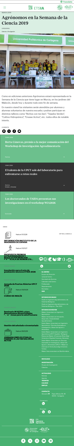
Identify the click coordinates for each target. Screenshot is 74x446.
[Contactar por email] (49, 412)
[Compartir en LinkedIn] (4, 131)
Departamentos (47, 286)
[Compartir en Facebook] (14, 131)
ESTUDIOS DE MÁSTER (49, 310)
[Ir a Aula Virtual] (59, 260)
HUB (43, 291)
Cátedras (45, 367)
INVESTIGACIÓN (47, 362)
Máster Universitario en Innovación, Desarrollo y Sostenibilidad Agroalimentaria (53, 319)
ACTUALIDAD (46, 373)
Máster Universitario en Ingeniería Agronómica (52, 313)
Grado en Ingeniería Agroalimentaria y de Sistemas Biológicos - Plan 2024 (55, 305)
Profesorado (46, 284)
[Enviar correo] (19, 131)
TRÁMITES (45, 380)
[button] (56, 1)
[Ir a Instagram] (37, 441)
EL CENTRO (45, 272)
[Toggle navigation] (4, 7)
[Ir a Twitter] (30, 441)
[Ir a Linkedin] (50, 441)
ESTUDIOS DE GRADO (49, 297)
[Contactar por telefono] (42, 266)
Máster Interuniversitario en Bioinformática (55, 351)
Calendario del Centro (49, 281)
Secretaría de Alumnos (49, 279)
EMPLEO (44, 385)
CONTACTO (46, 391)
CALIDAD (45, 383)
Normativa (45, 289)
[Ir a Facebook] (23, 441)
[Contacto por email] (69, 266)
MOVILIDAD (46, 359)
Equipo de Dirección (48, 274)
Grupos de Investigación (49, 365)
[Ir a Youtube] (43, 441)
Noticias (44, 375)
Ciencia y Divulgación (8, 31)
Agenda (44, 378)
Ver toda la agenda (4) (65, 233)
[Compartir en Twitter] (9, 131)
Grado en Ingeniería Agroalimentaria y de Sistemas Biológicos (55, 300)
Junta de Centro (47, 276)
